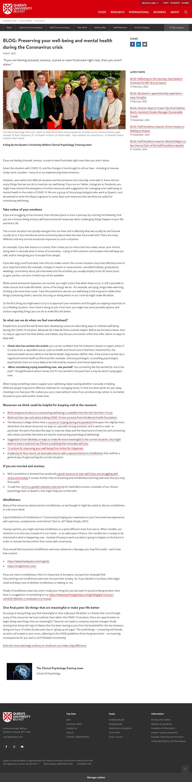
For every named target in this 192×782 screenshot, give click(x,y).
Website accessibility (161, 724)
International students (120, 728)
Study (112, 714)
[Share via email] (144, 44)
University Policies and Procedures (168, 741)
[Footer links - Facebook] (6, 746)
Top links (71, 714)
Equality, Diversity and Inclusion (167, 736)
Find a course (115, 736)
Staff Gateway (26, 21)
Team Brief (82, 27)
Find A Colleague (142, 27)
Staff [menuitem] (166, 3)
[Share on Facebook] (132, 44)
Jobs (68, 719)
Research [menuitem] (117, 12)
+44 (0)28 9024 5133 (13, 736)
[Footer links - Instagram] (14, 746)
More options (176, 27)
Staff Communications (60, 27)
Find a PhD (114, 732)
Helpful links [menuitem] (149, 3)
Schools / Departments (77, 736)
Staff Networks (120, 27)
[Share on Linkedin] (138, 44)
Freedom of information (163, 728)
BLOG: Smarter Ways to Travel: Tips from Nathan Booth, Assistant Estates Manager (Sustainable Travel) (157, 112)
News (9, 27)
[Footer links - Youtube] (22, 746)
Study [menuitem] (102, 12)
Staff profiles (100, 27)
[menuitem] (186, 12)
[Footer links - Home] (16, 717)
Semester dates (74, 724)
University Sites (9, 21)
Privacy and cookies (161, 719)
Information (157, 714)
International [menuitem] (139, 12)
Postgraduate (115, 724)
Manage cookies (96, 777)
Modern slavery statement (164, 732)
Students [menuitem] (175, 3)
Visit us (70, 732)
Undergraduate (116, 719)
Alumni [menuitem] (185, 3)
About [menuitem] (174, 12)
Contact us (71, 728)
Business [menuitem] (160, 12)
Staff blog (40, 21)
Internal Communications (30, 27)
